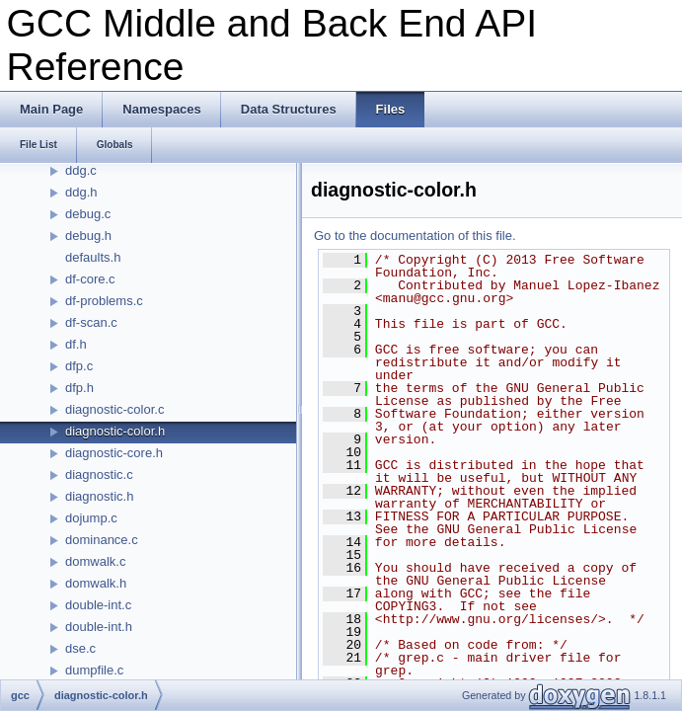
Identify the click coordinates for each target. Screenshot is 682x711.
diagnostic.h (99, 496)
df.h (76, 344)
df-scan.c (91, 322)
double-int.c (98, 604)
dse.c (80, 648)
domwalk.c (95, 561)
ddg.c (81, 170)
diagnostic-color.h (115, 431)
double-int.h (98, 626)
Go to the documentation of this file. (415, 235)
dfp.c (79, 365)
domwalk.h (95, 583)
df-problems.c (104, 300)
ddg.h (81, 192)
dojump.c (91, 518)
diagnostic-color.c (114, 409)
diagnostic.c (99, 474)
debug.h (88, 235)
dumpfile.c (94, 670)
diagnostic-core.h (114, 452)
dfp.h (79, 387)
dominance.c (101, 539)
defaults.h (92, 257)
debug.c (88, 213)
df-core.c (90, 279)
